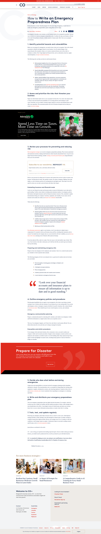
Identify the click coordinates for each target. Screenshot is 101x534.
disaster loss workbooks (50, 197)
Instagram (34, 508)
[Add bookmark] (70, 31)
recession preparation (42, 423)
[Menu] (16, 5)
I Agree (78, 531)
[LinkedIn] (63, 31)
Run (39, 7)
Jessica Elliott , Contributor (35, 31)
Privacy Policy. (43, 173)
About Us (46, 527)
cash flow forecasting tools (52, 84)
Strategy (34, 14)
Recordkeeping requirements (34, 230)
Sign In (79, 7)
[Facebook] (59, 31)
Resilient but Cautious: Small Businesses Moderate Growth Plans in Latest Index (26, 481)
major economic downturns (43, 54)
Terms (63, 527)
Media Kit (57, 506)
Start (34, 7)
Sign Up (83, 7)
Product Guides (65, 7)
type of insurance (48, 213)
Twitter (33, 512)
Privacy (51, 527)
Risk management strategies (34, 152)
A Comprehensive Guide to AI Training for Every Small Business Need (74, 481)
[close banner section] (98, 1)
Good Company (53, 7)
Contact (41, 527)
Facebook (33, 514)
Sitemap (68, 527)
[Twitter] (61, 31)
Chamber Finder (58, 494)
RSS (72, 527)
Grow (44, 7)
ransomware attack (33, 308)
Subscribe (67, 170)
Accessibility (57, 527)
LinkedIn (33, 510)
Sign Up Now (50, 364)
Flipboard (33, 516)
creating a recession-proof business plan (55, 155)
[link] (72, 7)
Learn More (23, 135)
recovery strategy (35, 106)
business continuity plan (35, 391)
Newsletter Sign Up (59, 499)
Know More (68, 531)
